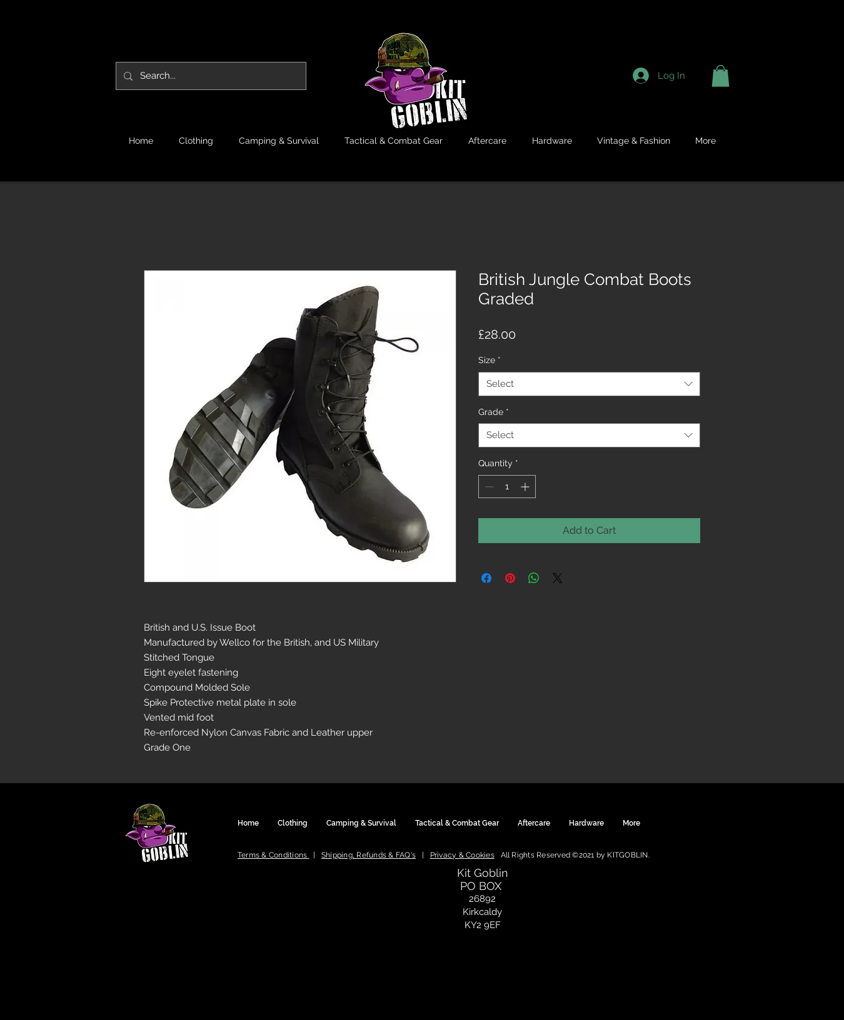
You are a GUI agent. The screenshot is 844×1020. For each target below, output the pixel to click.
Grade (493, 412)
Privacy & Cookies (462, 855)
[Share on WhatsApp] (533, 578)
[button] (720, 76)
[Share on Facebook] (486, 578)
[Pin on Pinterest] (510, 578)
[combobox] (589, 384)
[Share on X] (557, 578)
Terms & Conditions (273, 855)
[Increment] (526, 487)
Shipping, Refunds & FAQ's (368, 855)
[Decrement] (488, 487)
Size (489, 360)
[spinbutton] (507, 487)
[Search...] (209, 75)
